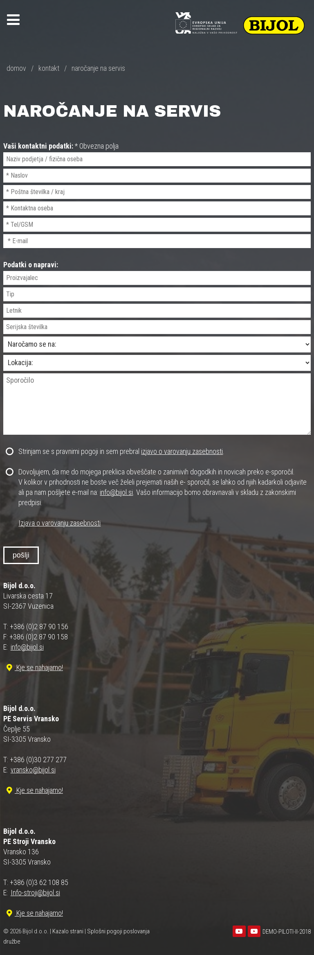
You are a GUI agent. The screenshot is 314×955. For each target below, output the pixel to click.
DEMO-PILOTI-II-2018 (286, 931)
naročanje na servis (98, 68)
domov (16, 68)
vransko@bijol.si (33, 769)
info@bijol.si (116, 492)
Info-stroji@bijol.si (35, 892)
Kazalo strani (67, 931)
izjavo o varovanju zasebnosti (182, 451)
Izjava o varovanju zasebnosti (59, 523)
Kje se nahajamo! (33, 667)
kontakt (48, 68)
